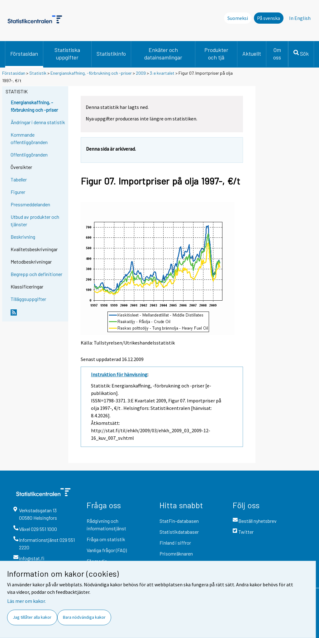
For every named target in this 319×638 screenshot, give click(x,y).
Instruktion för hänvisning (119, 374)
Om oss (277, 53)
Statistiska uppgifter (67, 53)
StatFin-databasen (179, 521)
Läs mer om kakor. (26, 601)
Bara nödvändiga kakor (84, 617)
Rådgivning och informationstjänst (106, 524)
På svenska (268, 18)
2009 (141, 73)
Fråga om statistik (106, 539)
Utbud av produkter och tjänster (35, 220)
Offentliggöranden (29, 154)
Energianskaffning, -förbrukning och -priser (91, 73)
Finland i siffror (175, 543)
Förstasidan (24, 53)
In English (300, 18)
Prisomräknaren (176, 553)
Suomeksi (237, 18)
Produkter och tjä (216, 53)
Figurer (18, 192)
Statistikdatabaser (179, 532)
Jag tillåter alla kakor (32, 617)
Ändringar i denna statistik (38, 122)
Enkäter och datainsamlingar (163, 53)
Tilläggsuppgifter (28, 299)
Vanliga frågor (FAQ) (107, 550)
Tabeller (19, 179)
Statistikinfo (111, 53)
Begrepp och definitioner (36, 274)
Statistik (37, 73)
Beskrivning (23, 237)
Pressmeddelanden (30, 204)
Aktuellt (251, 53)
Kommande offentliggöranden (29, 138)
